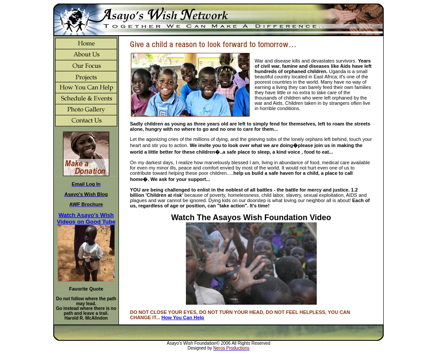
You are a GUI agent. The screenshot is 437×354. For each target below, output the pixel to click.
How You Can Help (183, 317)
